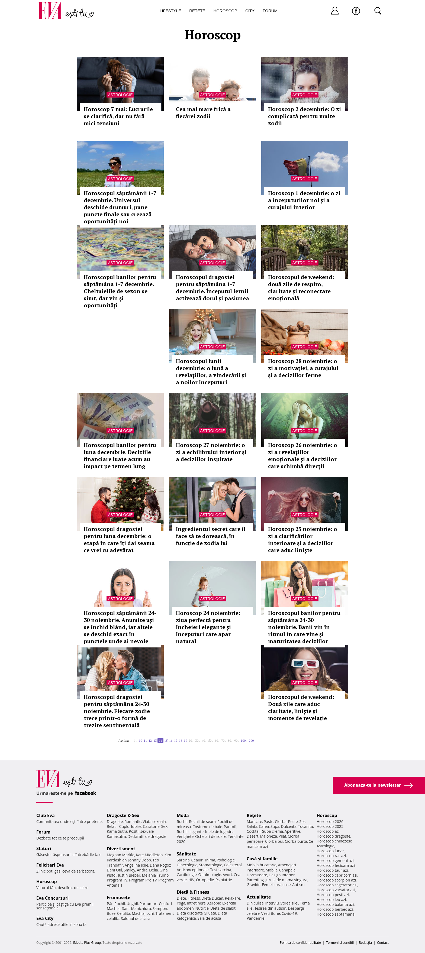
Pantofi (230, 826)
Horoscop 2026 (330, 821)
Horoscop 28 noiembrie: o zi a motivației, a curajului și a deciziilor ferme (303, 368)
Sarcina (183, 860)
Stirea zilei (289, 903)
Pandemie (256, 918)
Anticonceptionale (193, 869)
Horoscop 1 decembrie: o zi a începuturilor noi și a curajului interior (304, 200)
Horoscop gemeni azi (335, 860)
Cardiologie (187, 874)
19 (185, 740)
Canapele (287, 870)
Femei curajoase (276, 884)
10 (140, 740)
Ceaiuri (197, 860)
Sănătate (186, 854)
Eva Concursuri (52, 898)
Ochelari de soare (210, 836)
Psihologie (226, 860)
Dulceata (288, 826)
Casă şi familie (262, 859)
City (250, 10)
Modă (183, 815)
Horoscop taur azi (332, 870)
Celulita (123, 913)
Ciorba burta (296, 841)
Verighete (185, 836)
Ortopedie (205, 879)
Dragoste (115, 821)
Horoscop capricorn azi (337, 875)
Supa (275, 826)
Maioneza (268, 836)
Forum (270, 10)
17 (175, 740)
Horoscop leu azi (331, 899)
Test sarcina (220, 869)
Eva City (44, 918)
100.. (244, 740)
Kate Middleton (149, 854)
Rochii (119, 903)
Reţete (254, 815)
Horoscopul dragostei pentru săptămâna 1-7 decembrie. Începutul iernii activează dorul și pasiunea (212, 287)
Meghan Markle (120, 854)
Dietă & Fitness (193, 892)
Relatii (112, 826)
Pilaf (282, 836)
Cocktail (253, 831)
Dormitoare (257, 874)
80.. (230, 740)
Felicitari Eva (50, 865)
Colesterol (233, 864)
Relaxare (232, 898)
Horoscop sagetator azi (337, 884)
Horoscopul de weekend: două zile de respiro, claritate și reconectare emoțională (301, 287)
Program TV (117, 880)
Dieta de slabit (223, 908)
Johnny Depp (139, 860)
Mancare (254, 821)
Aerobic (214, 903)
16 (170, 740)
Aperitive (292, 831)
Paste (268, 821)
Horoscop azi (328, 831)
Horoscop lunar (330, 850)
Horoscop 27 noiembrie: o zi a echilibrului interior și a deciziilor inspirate (211, 452)
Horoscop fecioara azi (336, 865)
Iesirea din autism (270, 908)
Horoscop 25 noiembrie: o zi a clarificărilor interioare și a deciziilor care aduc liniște (302, 539)
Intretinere (196, 903)
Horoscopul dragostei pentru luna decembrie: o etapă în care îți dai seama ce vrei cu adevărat (119, 539)
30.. (197, 740)
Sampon (160, 908)
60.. (217, 740)
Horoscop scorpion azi (336, 880)
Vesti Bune (270, 913)
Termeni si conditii (340, 942)
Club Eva (45, 815)
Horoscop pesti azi (333, 894)
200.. (252, 740)
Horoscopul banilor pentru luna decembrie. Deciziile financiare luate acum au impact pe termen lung (120, 455)
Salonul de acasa (135, 918)
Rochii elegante (190, 831)
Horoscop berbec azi (335, 909)
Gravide (253, 884)
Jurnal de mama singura (286, 879)
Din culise (255, 903)
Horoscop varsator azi (336, 889)
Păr (110, 903)
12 (150, 740)
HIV (191, 879)
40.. (204, 740)
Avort (227, 874)
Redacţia (365, 942)
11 (145, 740)
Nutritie (202, 908)
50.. (210, 740)
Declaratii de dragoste (147, 836)
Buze (111, 913)
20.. (191, 740)
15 (166, 740)
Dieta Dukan (212, 898)
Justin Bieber (129, 875)
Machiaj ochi (143, 913)
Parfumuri (148, 903)
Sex (164, 826)
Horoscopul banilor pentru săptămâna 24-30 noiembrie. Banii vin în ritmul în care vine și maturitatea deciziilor (304, 627)
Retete (197, 10)
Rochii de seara (202, 821)
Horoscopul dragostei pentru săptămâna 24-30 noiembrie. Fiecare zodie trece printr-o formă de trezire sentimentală (117, 711)
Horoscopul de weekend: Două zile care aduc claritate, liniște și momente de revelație (301, 707)
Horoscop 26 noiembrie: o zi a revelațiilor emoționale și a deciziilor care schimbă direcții (302, 455)
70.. (223, 740)
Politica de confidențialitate (300, 942)
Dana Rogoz (160, 865)
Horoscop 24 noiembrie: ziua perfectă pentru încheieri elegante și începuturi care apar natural (208, 627)
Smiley (129, 870)
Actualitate (259, 897)
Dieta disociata (190, 913)
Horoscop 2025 (330, 826)
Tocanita (305, 826)
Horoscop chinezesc (334, 841)
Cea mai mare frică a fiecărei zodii (203, 112)
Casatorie (151, 826)
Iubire (136, 826)
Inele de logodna (219, 831)
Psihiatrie (223, 879)
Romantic (132, 821)
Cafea (264, 826)
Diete (181, 898)
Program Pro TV (143, 880)
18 (180, 740)
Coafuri (165, 903)
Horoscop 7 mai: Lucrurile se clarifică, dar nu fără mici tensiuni (118, 116)
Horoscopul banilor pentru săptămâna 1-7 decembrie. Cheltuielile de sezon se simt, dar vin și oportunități (120, 291)
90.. (236, 740)
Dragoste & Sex (123, 815)
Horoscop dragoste (333, 836)
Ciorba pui (274, 841)
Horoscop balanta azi (335, 904)
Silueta (210, 913)
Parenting (255, 879)
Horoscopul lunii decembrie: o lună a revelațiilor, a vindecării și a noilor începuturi (211, 371)
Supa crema (272, 831)
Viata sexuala (154, 821)
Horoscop (225, 10)
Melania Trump (155, 875)
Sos (302, 821)
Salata (252, 826)
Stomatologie (210, 864)
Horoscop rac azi (331, 855)
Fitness (194, 898)
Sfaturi (43, 848)
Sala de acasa (209, 918)
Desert (252, 836)
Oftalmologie (209, 874)
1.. (135, 740)
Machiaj (114, 908)
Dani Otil (114, 870)
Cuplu (124, 826)
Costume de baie (207, 826)
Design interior (282, 874)
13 (155, 740)
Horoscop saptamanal (336, 914)
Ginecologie (187, 864)
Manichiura (141, 908)
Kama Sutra (117, 831)
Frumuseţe (118, 897)
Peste (293, 821)
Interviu (272, 903)
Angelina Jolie (136, 865)
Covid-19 (289, 913)
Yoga (181, 903)
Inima (210, 860)
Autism (298, 884)
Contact (383, 942)
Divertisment (121, 849)
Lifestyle (170, 10)
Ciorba (280, 821)
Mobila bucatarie (261, 864)
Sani (126, 908)
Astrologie (120, 95)
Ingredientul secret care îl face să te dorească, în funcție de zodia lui (211, 536)
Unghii (132, 903)
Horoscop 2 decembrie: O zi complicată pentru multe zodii (304, 116)
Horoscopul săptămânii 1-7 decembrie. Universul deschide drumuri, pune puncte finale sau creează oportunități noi (120, 207)
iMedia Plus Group (87, 942)
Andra (142, 870)
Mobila (272, 870)
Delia (153, 870)
